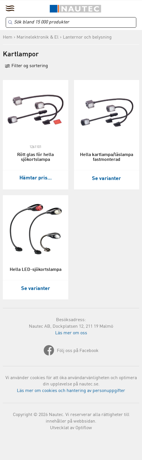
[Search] (71, 22)
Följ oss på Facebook (78, 351)
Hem (7, 37)
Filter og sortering (26, 66)
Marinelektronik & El (38, 37)
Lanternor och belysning (87, 37)
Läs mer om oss (71, 333)
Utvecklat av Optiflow (71, 428)
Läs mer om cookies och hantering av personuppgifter (71, 391)
